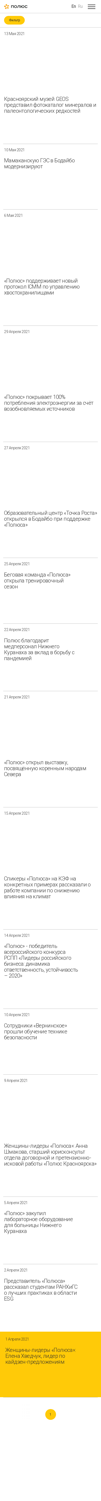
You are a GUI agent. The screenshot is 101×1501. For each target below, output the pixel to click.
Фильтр (14, 20)
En (73, 6)
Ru (80, 6)
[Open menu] (91, 6)
